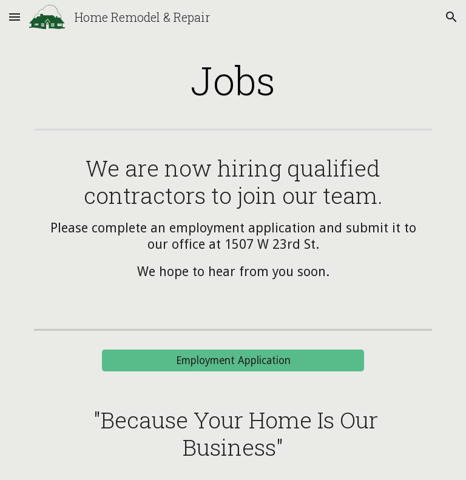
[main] (232, 80)
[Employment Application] (233, 360)
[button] (14, 16)
